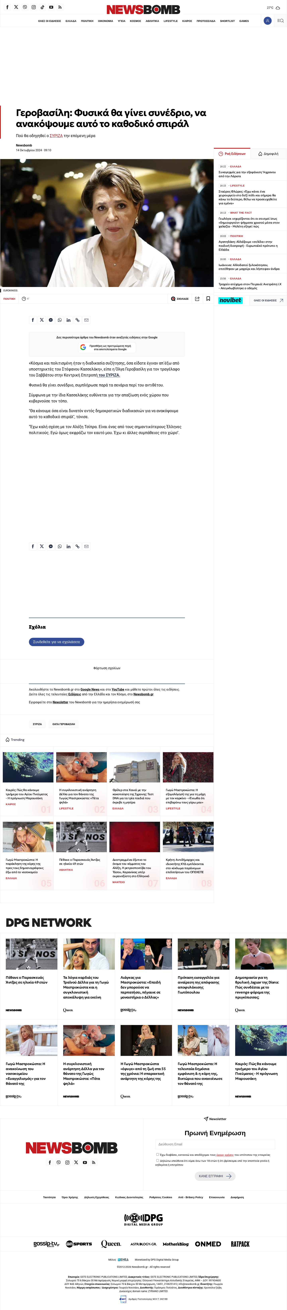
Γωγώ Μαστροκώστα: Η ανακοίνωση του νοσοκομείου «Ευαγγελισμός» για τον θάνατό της (25, 1073)
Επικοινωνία (217, 1197)
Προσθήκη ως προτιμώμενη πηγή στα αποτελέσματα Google (105, 347)
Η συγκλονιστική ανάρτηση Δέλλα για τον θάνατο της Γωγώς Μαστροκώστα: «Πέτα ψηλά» (79, 796)
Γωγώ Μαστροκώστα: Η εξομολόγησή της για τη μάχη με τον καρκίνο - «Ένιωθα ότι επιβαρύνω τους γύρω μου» (185, 796)
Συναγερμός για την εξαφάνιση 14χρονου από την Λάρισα (247, 174)
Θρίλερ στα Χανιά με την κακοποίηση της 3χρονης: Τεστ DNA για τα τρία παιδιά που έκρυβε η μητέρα (133, 796)
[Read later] (208, 298)
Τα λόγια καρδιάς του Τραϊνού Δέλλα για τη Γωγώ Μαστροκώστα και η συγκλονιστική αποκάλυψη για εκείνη (86, 987)
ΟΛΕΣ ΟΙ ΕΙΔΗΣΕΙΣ (49, 21)
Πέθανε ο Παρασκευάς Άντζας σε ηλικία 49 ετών (79, 862)
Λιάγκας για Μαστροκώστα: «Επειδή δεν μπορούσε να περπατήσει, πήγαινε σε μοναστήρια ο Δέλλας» (141, 987)
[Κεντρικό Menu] (280, 20)
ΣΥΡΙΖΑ (56, 136)
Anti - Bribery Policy (190, 1197)
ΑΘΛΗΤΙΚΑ (152, 21)
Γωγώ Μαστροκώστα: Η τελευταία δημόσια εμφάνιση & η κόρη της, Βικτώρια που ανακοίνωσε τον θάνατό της (200, 1073)
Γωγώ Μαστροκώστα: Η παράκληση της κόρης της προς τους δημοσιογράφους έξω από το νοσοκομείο (24, 866)
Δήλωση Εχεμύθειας (96, 1197)
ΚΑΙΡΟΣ (187, 21)
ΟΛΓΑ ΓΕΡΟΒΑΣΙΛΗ (63, 724)
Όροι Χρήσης (70, 1197)
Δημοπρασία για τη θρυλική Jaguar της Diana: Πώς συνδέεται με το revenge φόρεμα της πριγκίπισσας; (257, 987)
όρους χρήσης (225, 1154)
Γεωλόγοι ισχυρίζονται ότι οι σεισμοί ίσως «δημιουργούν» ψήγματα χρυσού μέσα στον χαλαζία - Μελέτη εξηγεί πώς (249, 222)
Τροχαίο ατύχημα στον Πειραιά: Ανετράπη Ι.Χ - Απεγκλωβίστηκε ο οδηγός (250, 286)
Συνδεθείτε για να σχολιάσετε (56, 642)
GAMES (244, 21)
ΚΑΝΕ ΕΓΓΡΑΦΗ (215, 1176)
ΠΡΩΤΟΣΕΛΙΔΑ (206, 21)
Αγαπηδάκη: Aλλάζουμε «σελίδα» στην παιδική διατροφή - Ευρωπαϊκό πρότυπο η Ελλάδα (248, 246)
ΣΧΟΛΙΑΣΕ (180, 298)
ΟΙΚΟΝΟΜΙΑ (105, 21)
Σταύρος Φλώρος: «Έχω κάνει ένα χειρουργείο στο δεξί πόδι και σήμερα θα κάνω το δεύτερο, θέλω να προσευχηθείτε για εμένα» (248, 197)
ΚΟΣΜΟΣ (135, 21)
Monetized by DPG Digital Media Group (157, 1259)
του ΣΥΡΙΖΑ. (109, 375)
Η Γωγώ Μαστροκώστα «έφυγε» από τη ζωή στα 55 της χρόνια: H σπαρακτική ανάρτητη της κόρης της (143, 1071)
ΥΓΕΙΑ (121, 21)
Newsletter (60, 702)
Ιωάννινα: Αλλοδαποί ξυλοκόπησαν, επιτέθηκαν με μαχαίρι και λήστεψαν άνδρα (249, 267)
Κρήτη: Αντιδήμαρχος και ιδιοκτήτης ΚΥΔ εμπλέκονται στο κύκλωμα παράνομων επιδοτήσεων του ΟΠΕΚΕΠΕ (185, 866)
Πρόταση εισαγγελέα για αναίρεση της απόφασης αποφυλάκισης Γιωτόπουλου (198, 985)
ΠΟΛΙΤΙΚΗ (87, 21)
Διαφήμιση (237, 1197)
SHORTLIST (227, 21)
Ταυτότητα (49, 1197)
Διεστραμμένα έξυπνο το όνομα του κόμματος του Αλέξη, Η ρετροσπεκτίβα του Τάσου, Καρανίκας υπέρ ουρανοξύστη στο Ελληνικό (132, 868)
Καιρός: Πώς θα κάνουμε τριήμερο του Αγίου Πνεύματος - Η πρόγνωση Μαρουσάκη (27, 794)
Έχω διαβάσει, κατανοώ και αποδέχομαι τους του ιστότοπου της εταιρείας (215, 1154)
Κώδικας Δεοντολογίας (129, 1197)
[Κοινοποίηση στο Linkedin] (69, 320)
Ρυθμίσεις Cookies (160, 1197)
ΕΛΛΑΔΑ (71, 21)
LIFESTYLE (171, 21)
